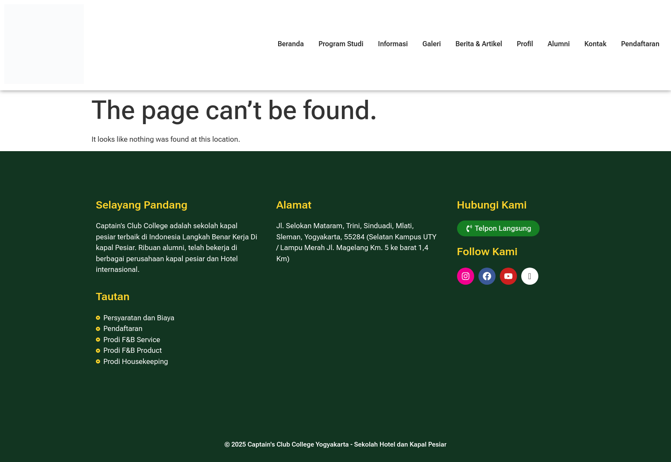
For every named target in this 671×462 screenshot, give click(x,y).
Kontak (595, 44)
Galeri (431, 44)
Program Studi (340, 44)
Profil (525, 44)
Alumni (559, 44)
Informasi (393, 44)
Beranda (291, 44)
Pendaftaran (640, 44)
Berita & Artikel (478, 44)
